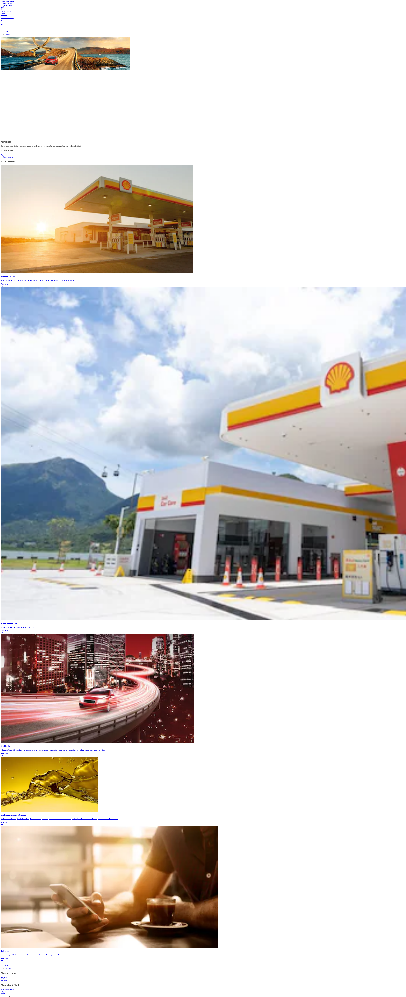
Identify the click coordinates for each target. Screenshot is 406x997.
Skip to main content (7, 2)
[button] (203, 15)
